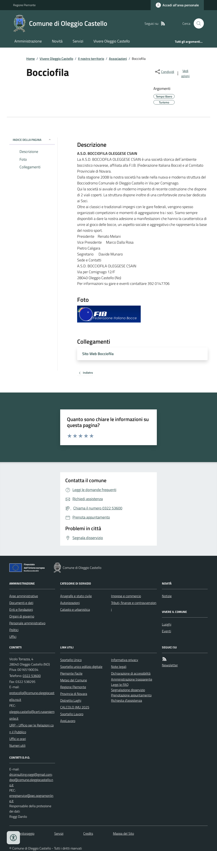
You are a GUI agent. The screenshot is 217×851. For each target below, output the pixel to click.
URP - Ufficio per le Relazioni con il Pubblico (31, 728)
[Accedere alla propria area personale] (177, 5)
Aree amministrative (23, 595)
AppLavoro (67, 720)
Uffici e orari (17, 738)
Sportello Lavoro (71, 713)
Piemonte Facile (71, 673)
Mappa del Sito (123, 833)
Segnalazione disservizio (128, 689)
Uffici (12, 636)
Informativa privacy (124, 659)
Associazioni (118, 58)
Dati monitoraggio (21, 833)
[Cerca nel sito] (197, 23)
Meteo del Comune (73, 680)
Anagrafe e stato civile (76, 595)
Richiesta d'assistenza (126, 700)
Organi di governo (21, 616)
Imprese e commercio (126, 595)
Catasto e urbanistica (75, 609)
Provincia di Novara (73, 693)
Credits (88, 833)
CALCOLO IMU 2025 (74, 707)
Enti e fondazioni (21, 609)
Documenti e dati (21, 602)
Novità (57, 41)
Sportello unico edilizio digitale (81, 666)
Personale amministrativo (27, 623)
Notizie (167, 595)
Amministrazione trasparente (131, 679)
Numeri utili (17, 745)
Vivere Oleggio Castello (111, 41)
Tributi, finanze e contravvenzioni (133, 606)
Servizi (78, 41)
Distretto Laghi (70, 700)
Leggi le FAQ (120, 684)
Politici (13, 629)
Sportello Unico (71, 659)
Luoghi (166, 624)
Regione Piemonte (24, 5)
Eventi (166, 631)
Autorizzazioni (70, 602)
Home (30, 58)
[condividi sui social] (164, 71)
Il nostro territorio (91, 58)
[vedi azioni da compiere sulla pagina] (183, 73)
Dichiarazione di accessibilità (130, 673)
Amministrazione (28, 41)
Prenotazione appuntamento (131, 695)
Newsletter (170, 665)
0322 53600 (32, 675)
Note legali (118, 666)
